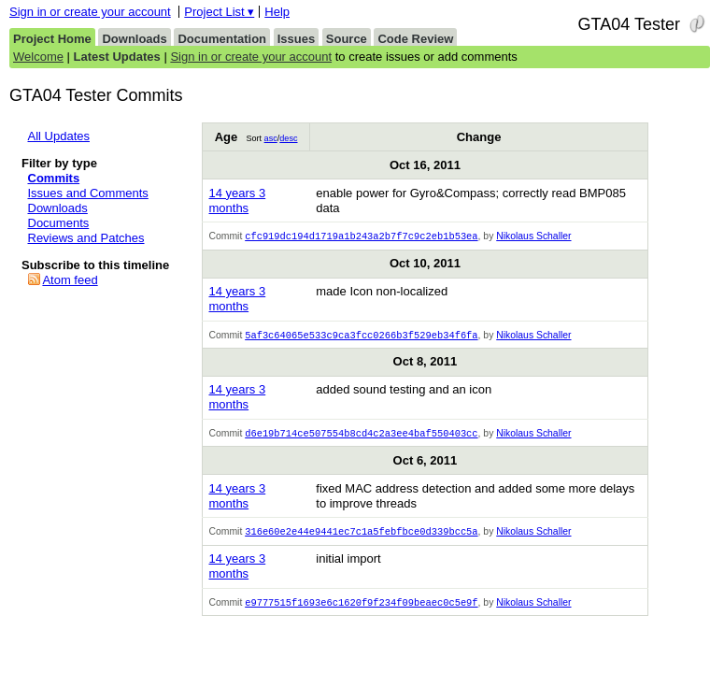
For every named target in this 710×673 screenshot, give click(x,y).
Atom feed (69, 280)
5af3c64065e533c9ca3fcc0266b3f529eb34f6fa (361, 336)
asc (270, 138)
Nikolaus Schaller (533, 237)
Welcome (38, 57)
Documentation (222, 39)
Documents (59, 223)
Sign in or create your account (90, 12)
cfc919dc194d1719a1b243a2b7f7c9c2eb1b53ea (361, 236)
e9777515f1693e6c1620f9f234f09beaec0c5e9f (361, 606)
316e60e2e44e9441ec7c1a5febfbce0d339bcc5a (361, 534)
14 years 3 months (236, 200)
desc (288, 138)
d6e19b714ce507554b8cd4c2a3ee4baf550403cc (361, 435)
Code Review (415, 39)
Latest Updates (117, 57)
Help (277, 12)
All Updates (59, 136)
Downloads (134, 39)
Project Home (52, 39)
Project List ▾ (219, 12)
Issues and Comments (88, 193)
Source (346, 39)
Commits (54, 178)
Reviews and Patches (86, 238)
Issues (296, 39)
